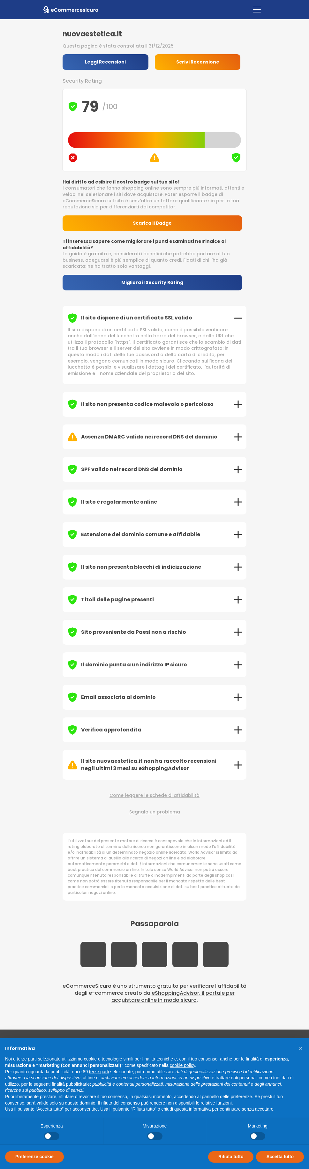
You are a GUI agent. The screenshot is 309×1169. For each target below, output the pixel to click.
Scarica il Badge (154, 223)
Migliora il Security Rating (154, 283)
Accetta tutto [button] (280, 1156)
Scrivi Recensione (199, 62)
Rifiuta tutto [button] (231, 1156)
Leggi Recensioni (106, 62)
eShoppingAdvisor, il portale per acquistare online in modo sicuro (173, 997)
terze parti (99, 1071)
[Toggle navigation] (257, 10)
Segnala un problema (154, 812)
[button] (301, 1048)
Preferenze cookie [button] (34, 1156)
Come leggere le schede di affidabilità (154, 796)
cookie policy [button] (182, 1065)
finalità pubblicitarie (71, 1084)
